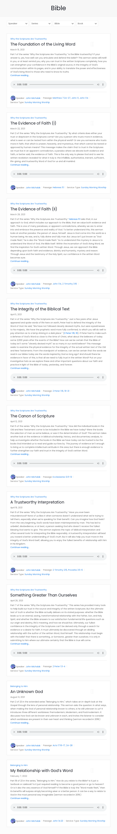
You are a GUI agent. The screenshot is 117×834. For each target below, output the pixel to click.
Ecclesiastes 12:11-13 (62, 476)
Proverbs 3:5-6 (75, 569)
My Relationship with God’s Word (41, 770)
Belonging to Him (19, 686)
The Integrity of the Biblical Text (40, 309)
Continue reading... (20, 75)
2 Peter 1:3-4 (59, 666)
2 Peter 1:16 (69, 333)
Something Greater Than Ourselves (43, 595)
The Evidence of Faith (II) (33, 209)
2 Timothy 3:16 (69, 283)
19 (77, 333)
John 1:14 (84, 98)
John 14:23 (58, 820)
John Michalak (33, 98)
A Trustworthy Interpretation (37, 502)
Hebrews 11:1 (58, 187)
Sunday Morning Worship (37, 102)
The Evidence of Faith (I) (33, 123)
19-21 (66, 390)
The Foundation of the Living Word (42, 44)
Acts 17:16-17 (59, 745)
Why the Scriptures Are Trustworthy (28, 38)
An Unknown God (26, 691)
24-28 (69, 745)
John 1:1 (75, 98)
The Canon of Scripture (32, 416)
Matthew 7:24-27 (61, 98)
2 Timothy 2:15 (60, 569)
